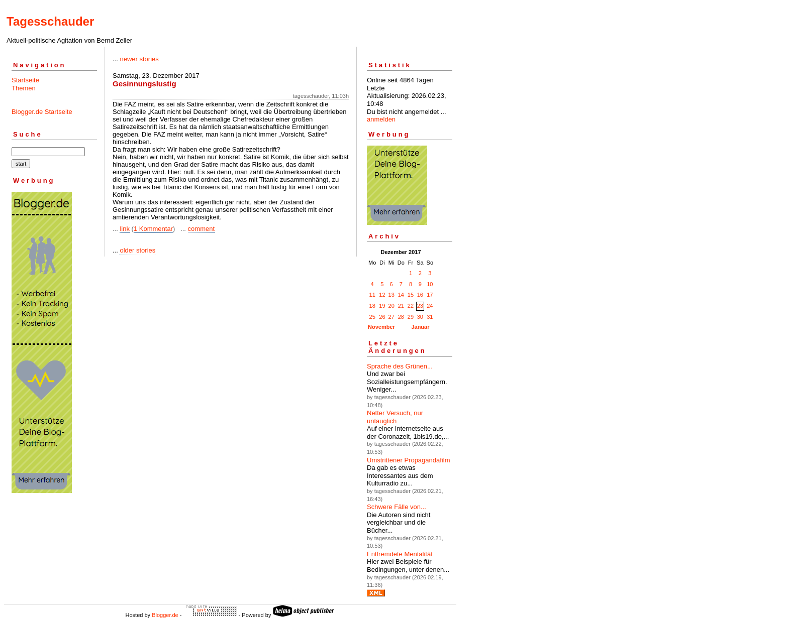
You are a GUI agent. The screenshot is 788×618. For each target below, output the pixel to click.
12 (382, 295)
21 (401, 306)
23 (420, 306)
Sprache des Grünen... (400, 366)
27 (391, 317)
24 (430, 306)
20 (391, 306)
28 (401, 317)
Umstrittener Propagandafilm (408, 460)
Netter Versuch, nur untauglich (395, 417)
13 (391, 295)
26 (382, 317)
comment (201, 228)
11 (372, 295)
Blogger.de (165, 615)
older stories (137, 250)
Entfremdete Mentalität (400, 554)
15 (411, 295)
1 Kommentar (153, 228)
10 (430, 284)
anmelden (381, 119)
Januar (420, 327)
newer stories (139, 59)
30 (420, 317)
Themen (24, 88)
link (125, 228)
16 (420, 295)
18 (372, 306)
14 (401, 295)
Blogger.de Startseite (42, 111)
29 (411, 317)
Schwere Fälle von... (396, 507)
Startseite (25, 80)
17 (430, 295)
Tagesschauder (50, 21)
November (381, 327)
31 (430, 317)
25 (372, 317)
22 (411, 306)
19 (382, 306)
